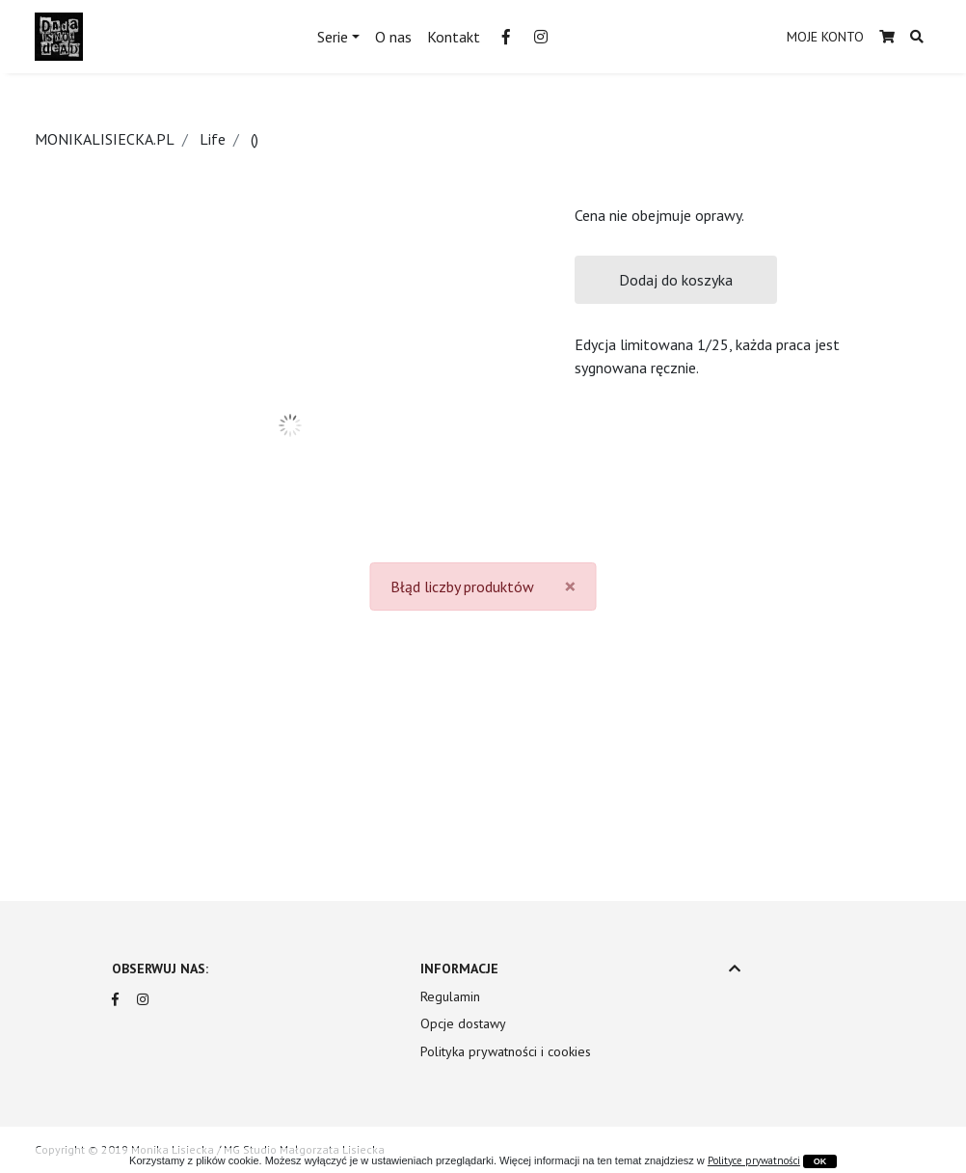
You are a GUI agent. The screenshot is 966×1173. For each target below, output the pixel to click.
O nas (393, 36)
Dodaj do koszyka (676, 279)
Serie (332, 36)
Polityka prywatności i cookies (505, 1051)
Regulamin (450, 996)
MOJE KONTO (825, 36)
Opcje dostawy (463, 1023)
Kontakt (453, 36)
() (254, 139)
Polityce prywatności (754, 1160)
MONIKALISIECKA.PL (104, 139)
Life (213, 139)
